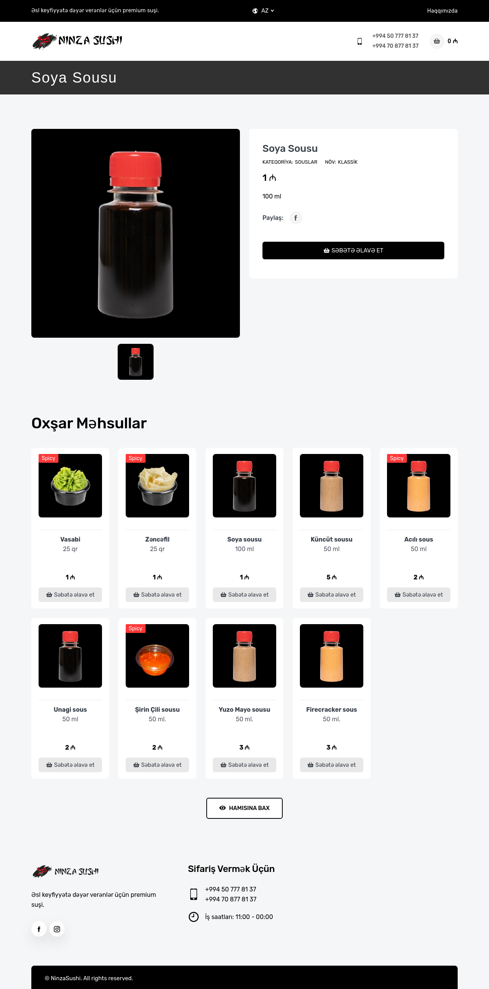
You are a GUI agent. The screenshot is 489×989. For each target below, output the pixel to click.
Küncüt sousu (331, 539)
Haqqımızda (442, 11)
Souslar (306, 162)
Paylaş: (272, 217)
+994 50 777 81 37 (395, 36)
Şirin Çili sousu (157, 709)
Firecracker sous (331, 709)
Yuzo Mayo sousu (244, 709)
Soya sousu (290, 149)
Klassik (348, 162)
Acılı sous (418, 539)
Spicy (48, 458)
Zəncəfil (157, 539)
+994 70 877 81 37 (395, 46)
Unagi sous (70, 709)
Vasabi (70, 539)
